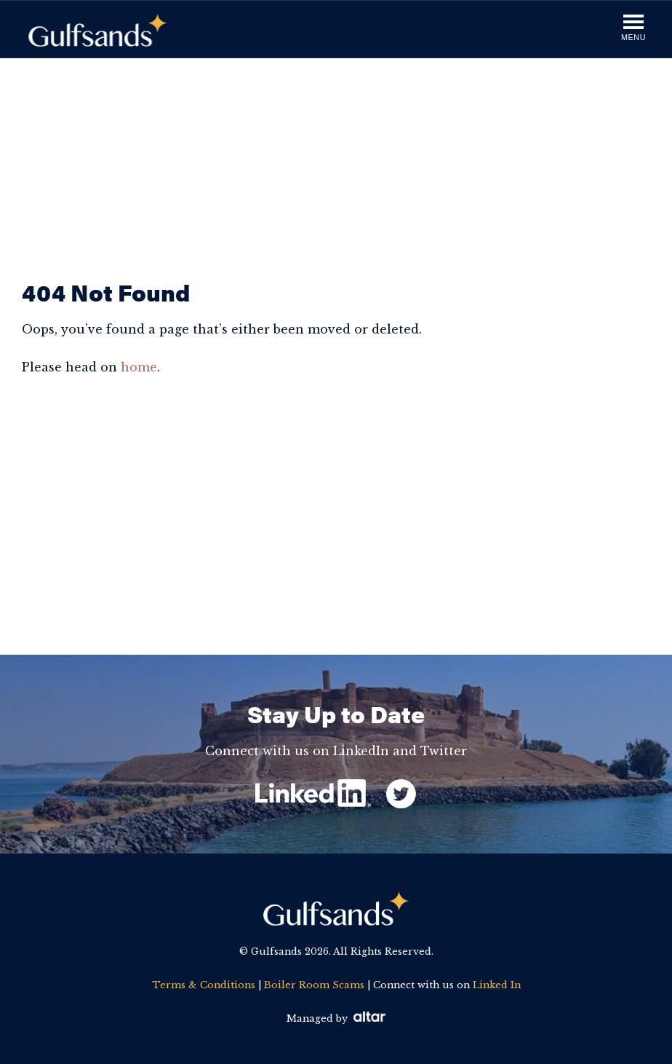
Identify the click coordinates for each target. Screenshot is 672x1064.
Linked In (497, 985)
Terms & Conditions (203, 985)
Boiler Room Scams (314, 985)
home (139, 367)
